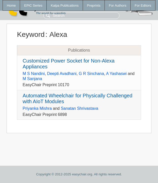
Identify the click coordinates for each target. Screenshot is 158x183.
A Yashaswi (116, 73)
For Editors (143, 5)
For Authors (117, 5)
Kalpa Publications (65, 5)
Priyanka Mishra (37, 108)
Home (11, 5)
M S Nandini (34, 73)
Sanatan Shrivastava (79, 108)
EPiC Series (33, 5)
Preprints (93, 5)
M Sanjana (32, 79)
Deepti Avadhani (61, 73)
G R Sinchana (91, 73)
